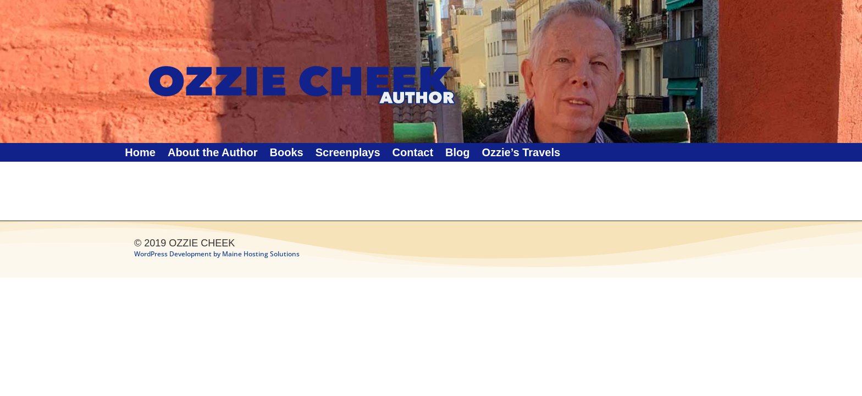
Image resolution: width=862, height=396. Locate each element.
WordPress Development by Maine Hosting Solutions (217, 253)
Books (286, 153)
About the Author (213, 153)
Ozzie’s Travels (521, 153)
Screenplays (348, 153)
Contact (413, 153)
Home (140, 153)
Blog (457, 153)
